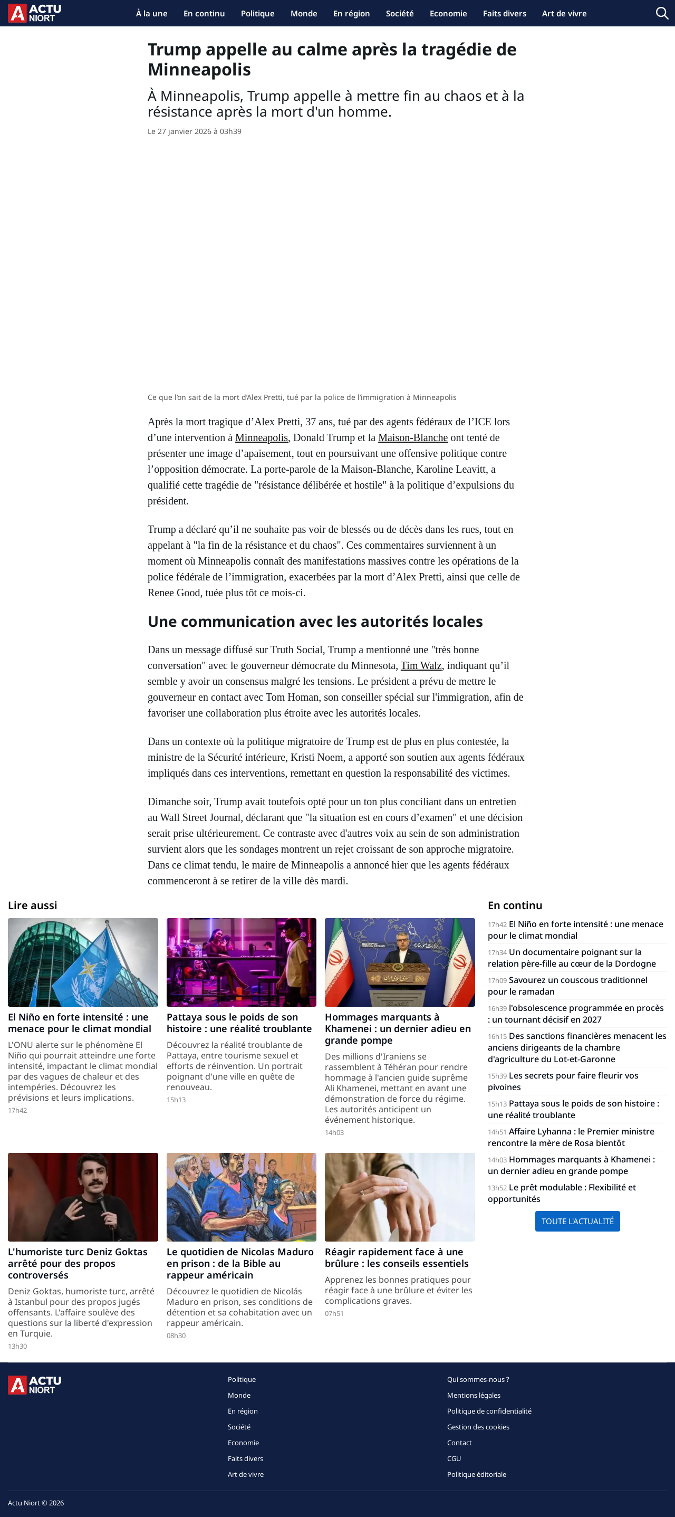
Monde (304, 13)
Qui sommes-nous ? (478, 1379)
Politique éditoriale (476, 1474)
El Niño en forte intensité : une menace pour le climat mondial (79, 1022)
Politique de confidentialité (489, 1411)
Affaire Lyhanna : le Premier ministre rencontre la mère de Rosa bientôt (571, 1137)
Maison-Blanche (413, 437)
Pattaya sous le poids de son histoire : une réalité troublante (239, 1022)
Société (400, 13)
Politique (258, 13)
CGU (454, 1458)
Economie (448, 13)
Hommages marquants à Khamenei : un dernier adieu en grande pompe (398, 1028)
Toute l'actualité (578, 1221)
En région (351, 13)
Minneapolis (261, 437)
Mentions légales (473, 1395)
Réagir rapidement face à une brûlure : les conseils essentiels (397, 1257)
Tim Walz (421, 665)
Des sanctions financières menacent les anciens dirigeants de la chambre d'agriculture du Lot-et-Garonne (577, 1047)
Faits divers (504, 13)
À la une (152, 13)
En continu (204, 13)
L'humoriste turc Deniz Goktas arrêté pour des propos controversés (78, 1263)
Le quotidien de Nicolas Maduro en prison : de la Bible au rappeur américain (240, 1263)
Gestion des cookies (478, 1427)
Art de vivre (564, 13)
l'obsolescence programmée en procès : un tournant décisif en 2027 (576, 1013)
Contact (459, 1442)
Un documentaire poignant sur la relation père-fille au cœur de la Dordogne (572, 957)
